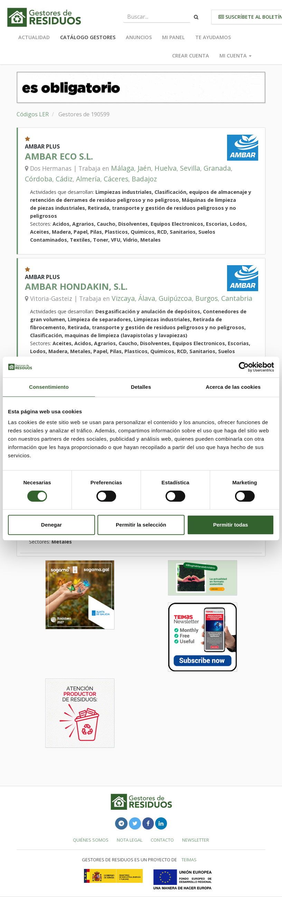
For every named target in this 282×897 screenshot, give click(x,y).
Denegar (51, 525)
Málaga (122, 168)
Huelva (165, 168)
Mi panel (173, 37)
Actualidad (34, 37)
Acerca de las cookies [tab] (233, 387)
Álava (146, 298)
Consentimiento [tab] (49, 387)
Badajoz (144, 178)
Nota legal (129, 840)
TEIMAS (189, 859)
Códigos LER (33, 114)
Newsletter (195, 840)
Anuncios (139, 37)
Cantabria (236, 298)
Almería (88, 178)
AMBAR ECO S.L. (59, 156)
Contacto (162, 840)
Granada (217, 168)
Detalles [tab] (141, 387)
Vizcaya (123, 298)
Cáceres (116, 178)
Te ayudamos (213, 37)
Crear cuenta (190, 55)
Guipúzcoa (175, 298)
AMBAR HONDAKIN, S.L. (76, 286)
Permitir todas (230, 525)
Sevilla (190, 168)
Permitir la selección (141, 525)
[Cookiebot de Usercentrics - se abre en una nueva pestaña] (244, 367)
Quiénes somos (91, 840)
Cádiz (64, 178)
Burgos (206, 298)
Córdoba (38, 178)
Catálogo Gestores (87, 37)
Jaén (144, 168)
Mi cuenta (235, 55)
